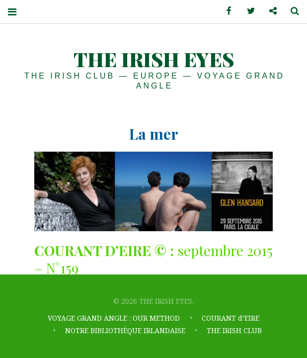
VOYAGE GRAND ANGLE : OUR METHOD (114, 319)
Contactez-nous (269, 11)
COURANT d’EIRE (230, 319)
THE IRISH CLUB (234, 331)
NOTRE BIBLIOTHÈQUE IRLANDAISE (125, 331)
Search (291, 11)
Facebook (225, 11)
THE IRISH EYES (154, 59)
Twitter (247, 11)
